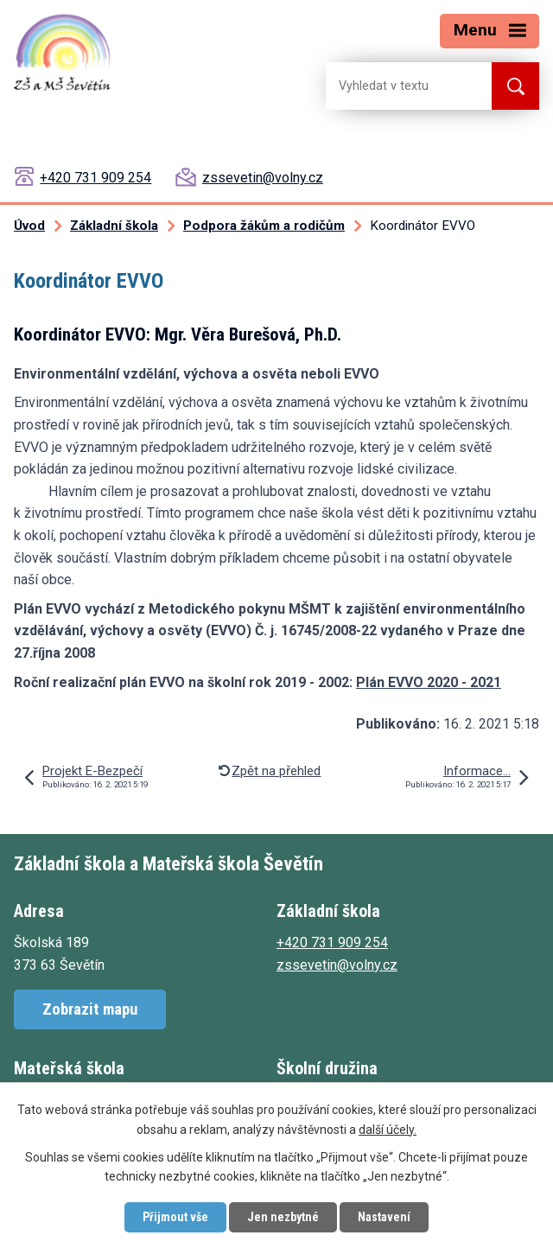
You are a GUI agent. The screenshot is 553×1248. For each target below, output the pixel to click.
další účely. (387, 1130)
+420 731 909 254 (95, 177)
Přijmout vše (175, 1217)
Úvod (29, 225)
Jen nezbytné (283, 1217)
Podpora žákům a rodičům (264, 225)
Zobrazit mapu (89, 1009)
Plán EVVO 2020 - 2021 (428, 682)
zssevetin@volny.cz (262, 177)
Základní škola (114, 225)
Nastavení (384, 1217)
